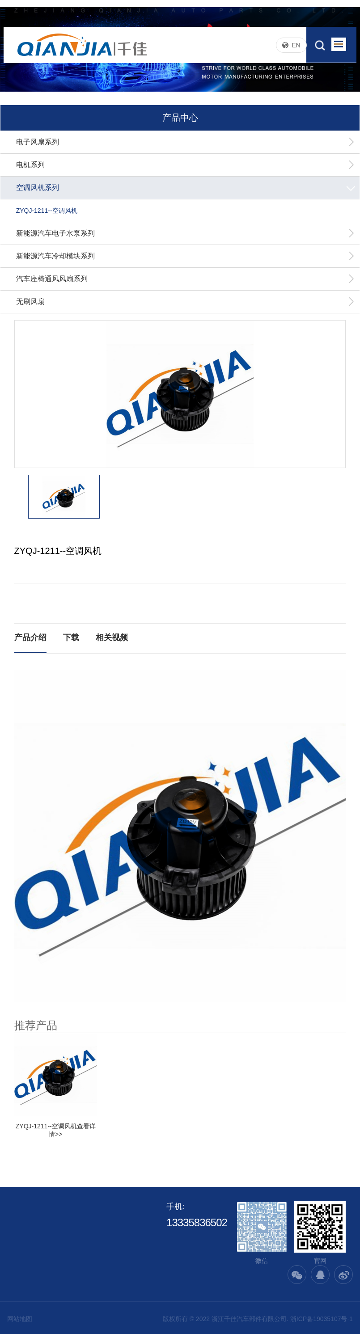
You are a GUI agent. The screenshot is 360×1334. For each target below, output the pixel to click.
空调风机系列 (187, 187)
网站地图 (19, 1318)
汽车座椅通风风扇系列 (186, 279)
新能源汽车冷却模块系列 (186, 256)
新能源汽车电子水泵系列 (186, 233)
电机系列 (186, 165)
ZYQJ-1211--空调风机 (46, 210)
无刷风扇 (186, 301)
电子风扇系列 (186, 142)
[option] (180, 394)
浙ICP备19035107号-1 (321, 1318)
